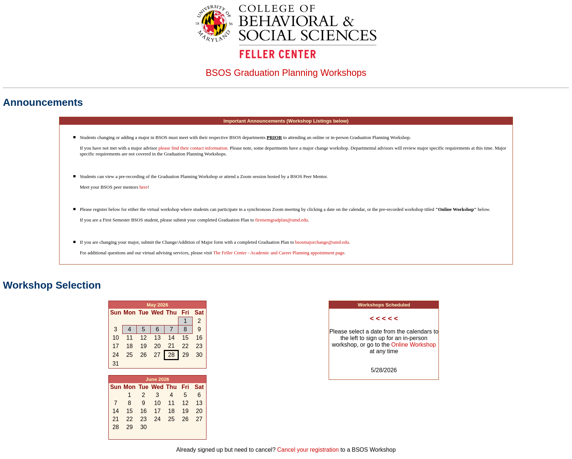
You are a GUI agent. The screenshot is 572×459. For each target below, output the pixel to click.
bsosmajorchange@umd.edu (322, 242)
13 (157, 338)
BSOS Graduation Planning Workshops (286, 73)
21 (171, 346)
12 (143, 338)
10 (115, 338)
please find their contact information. (193, 148)
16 (199, 338)
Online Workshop (413, 345)
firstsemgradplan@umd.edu (281, 220)
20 (157, 346)
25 (129, 355)
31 (115, 363)
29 (157, 321)
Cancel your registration (308, 450)
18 (129, 346)
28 (143, 321)
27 (129, 321)
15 (185, 338)
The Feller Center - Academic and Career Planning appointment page (278, 252)
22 (185, 346)
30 (171, 321)
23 (199, 346)
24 (115, 355)
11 (129, 338)
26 (115, 321)
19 (143, 346)
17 (115, 346)
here (143, 187)
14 (171, 338)
